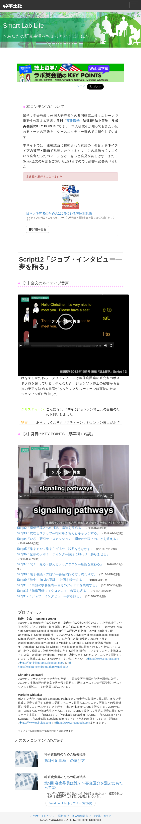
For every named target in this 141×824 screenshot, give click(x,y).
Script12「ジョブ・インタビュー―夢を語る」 (50, 596)
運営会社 (63, 815)
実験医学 (73, 120)
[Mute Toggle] (105, 345)
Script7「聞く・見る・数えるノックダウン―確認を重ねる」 (60, 564)
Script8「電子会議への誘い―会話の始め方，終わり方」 (57, 574)
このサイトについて (42, 815)
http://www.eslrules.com (34, 722)
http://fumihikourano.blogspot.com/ (41, 662)
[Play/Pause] (20, 345)
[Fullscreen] (110, 345)
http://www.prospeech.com (72, 722)
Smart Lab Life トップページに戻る (70, 803)
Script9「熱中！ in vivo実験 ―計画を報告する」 (51, 579)
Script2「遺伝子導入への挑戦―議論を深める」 (51, 527)
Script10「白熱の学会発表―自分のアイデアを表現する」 (58, 585)
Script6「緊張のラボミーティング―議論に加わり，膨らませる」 (63, 554)
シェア (81, 86)
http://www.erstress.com (102, 658)
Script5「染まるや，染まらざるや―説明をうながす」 (56, 548)
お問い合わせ (102, 815)
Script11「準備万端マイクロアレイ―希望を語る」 (53, 590)
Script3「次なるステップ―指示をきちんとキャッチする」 (59, 533)
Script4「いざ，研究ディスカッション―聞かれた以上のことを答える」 (68, 538)
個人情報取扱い (81, 815)
